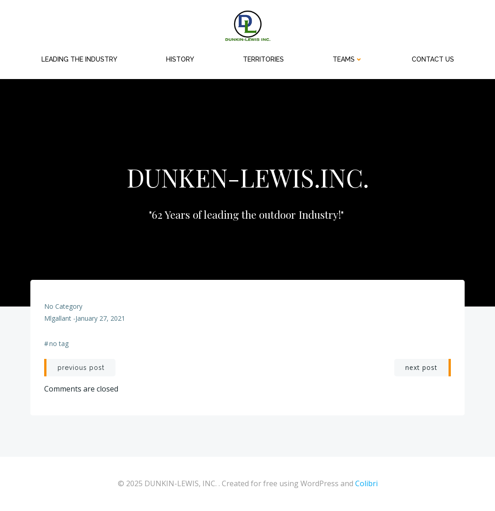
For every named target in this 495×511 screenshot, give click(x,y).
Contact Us (433, 59)
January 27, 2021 (100, 318)
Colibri (366, 483)
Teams (348, 59)
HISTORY (180, 59)
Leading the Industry (79, 59)
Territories (263, 59)
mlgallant (57, 318)
